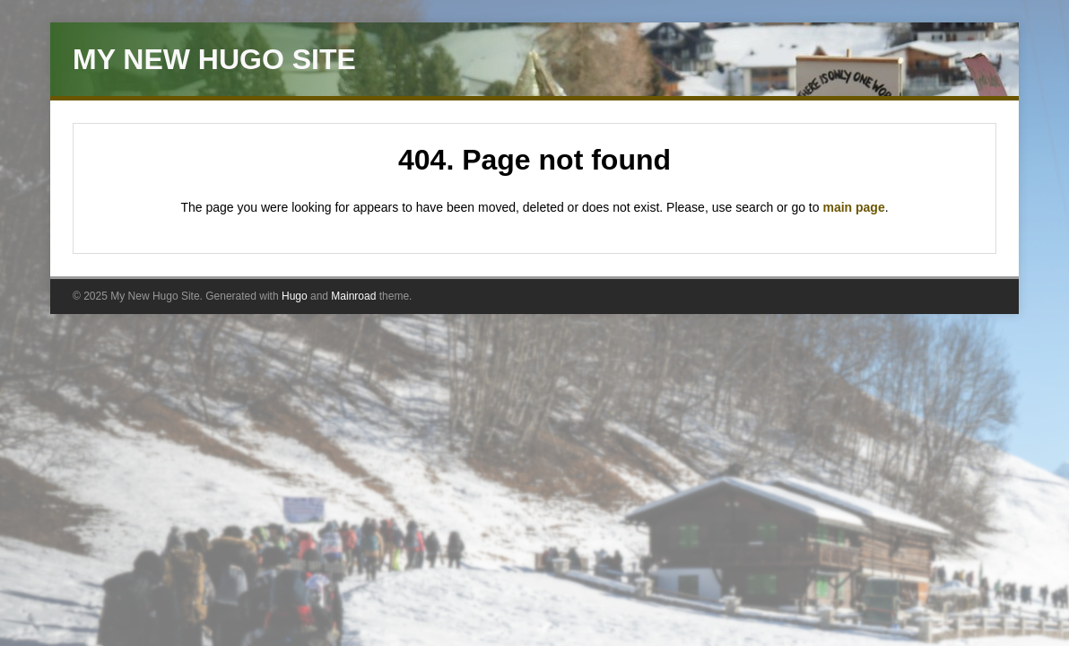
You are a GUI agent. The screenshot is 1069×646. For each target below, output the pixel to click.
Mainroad (353, 296)
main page (853, 207)
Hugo (295, 296)
